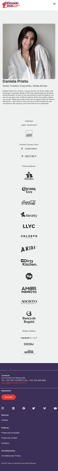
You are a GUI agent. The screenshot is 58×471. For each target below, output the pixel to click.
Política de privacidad (10, 433)
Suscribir (8, 397)
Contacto (5, 443)
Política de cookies (9, 438)
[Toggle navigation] (54, 3)
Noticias (4, 420)
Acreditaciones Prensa (11, 456)
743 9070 (18, 380)
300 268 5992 (40, 380)
